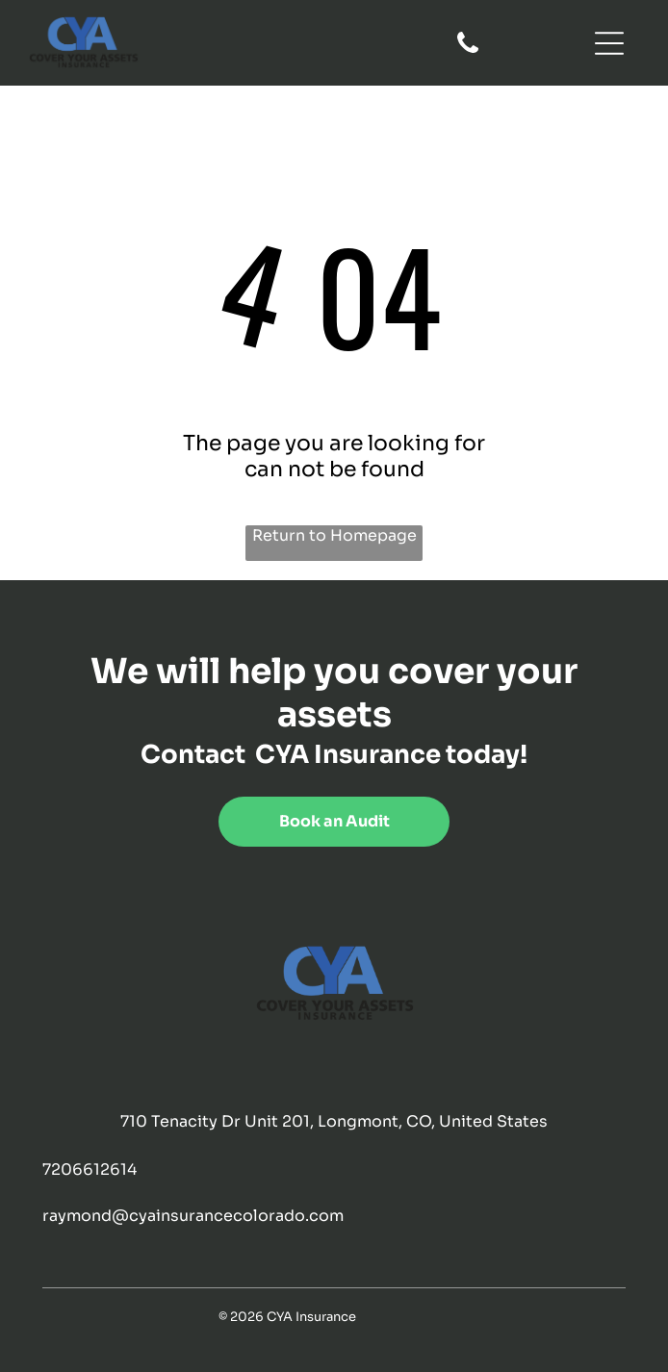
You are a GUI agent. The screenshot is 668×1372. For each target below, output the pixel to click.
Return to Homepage (334, 535)
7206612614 (89, 1169)
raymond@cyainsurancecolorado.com (193, 1216)
